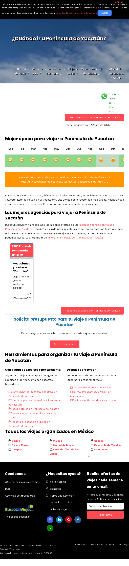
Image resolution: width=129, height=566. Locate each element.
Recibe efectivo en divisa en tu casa (93, 400)
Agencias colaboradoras (20, 495)
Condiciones (96, 544)
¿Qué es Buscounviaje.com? (21, 482)
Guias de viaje (58, 509)
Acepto (104, 13)
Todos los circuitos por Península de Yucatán (92, 310)
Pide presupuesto (64, 344)
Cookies (110, 544)
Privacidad (80, 544)
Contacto (55, 488)
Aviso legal (123, 544)
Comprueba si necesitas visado (90, 387)
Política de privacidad (110, 499)
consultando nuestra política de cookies (76, 13)
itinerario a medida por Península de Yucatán (75, 237)
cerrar (119, 2)
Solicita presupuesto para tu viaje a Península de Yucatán (64, 322)
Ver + (91, 456)
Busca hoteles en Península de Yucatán (33, 408)
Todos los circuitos (61, 502)
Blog (8, 488)
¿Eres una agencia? (62, 495)
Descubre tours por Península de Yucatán (94, 117)
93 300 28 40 (58, 482)
